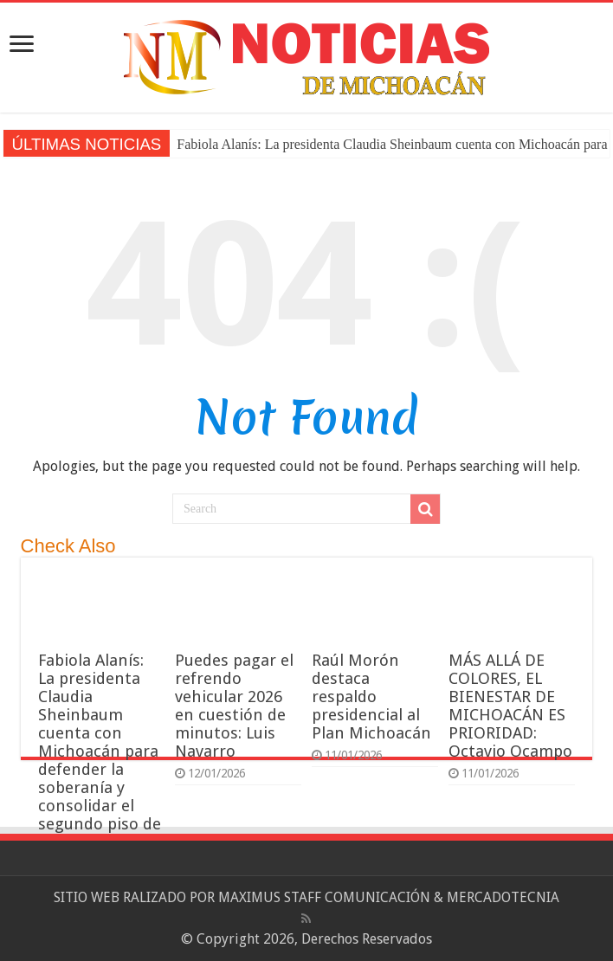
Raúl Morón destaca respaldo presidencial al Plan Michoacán (371, 696)
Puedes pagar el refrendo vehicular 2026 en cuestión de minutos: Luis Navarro (234, 705)
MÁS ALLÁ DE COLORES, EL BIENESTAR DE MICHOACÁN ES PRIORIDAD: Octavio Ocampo (510, 705)
